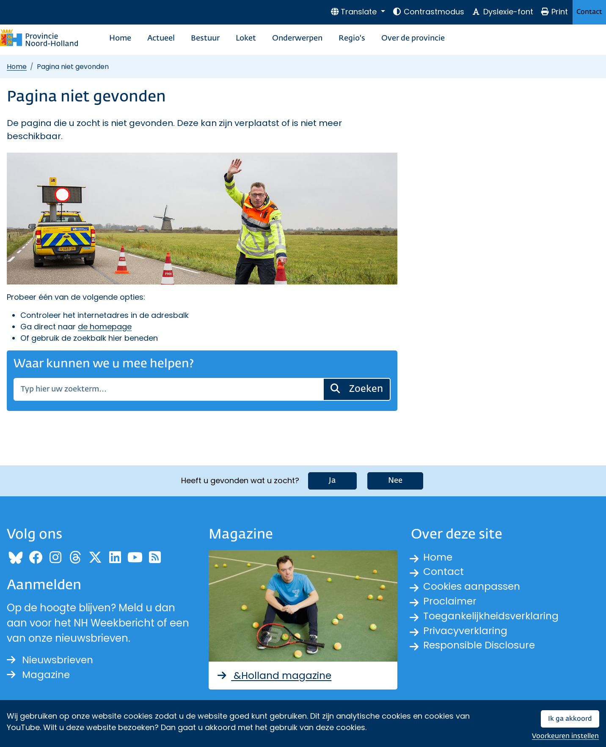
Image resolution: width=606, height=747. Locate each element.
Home (120, 38)
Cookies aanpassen (473, 587)
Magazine (39, 675)
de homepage (105, 326)
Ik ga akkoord (570, 719)
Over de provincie (413, 38)
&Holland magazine (274, 675)
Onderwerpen (297, 38)
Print (554, 11)
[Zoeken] (168, 389)
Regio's (352, 38)
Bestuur (205, 38)
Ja (332, 480)
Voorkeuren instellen (565, 736)
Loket (246, 38)
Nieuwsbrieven (51, 660)
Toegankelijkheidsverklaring (493, 617)
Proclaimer (450, 602)
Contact (589, 12)
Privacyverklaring (466, 633)
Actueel (161, 38)
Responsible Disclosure (480, 648)
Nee (395, 480)
